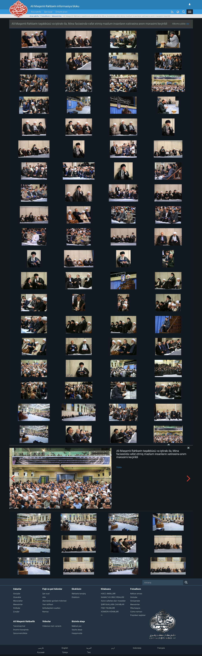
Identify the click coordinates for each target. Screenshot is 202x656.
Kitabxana (106, 589)
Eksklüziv (76, 589)
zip (187, 23)
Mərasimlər (56, 16)
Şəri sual (48, 11)
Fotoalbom (45, 16)
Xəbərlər (17, 589)
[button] (189, 11)
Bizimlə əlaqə (78, 621)
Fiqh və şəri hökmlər (52, 589)
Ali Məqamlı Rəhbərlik (24, 621)
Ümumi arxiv (61, 11)
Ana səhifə (36, 11)
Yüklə (118, 467)
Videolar (46, 621)
